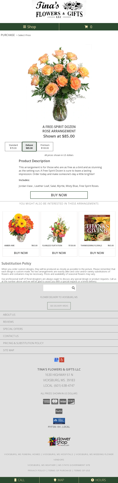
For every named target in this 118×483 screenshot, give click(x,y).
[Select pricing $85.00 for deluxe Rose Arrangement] (29, 146)
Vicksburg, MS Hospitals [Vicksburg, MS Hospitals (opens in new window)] (58, 454)
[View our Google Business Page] (56, 361)
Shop (29, 26)
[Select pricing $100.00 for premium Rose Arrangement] (45, 146)
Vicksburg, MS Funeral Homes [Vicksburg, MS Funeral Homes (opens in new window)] (22, 454)
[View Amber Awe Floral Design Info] (21, 227)
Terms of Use (82, 470)
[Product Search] (59, 287)
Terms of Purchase (59, 470)
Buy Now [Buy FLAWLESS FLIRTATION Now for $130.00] (59, 253)
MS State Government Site (74, 465)
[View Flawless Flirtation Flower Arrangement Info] (59, 227)
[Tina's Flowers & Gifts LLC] (59, 18)
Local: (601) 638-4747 (59, 385)
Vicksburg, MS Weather (42, 465)
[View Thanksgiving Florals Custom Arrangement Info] (97, 227)
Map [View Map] (59, 480)
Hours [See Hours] (98, 480)
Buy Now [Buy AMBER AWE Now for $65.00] (21, 253)
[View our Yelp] (61, 361)
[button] (59, 421)
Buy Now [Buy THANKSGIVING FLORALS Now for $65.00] (97, 253)
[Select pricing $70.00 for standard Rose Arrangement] (13, 146)
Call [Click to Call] (19, 480)
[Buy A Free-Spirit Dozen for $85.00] (59, 195)
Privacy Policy (37, 470)
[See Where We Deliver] (59, 305)
